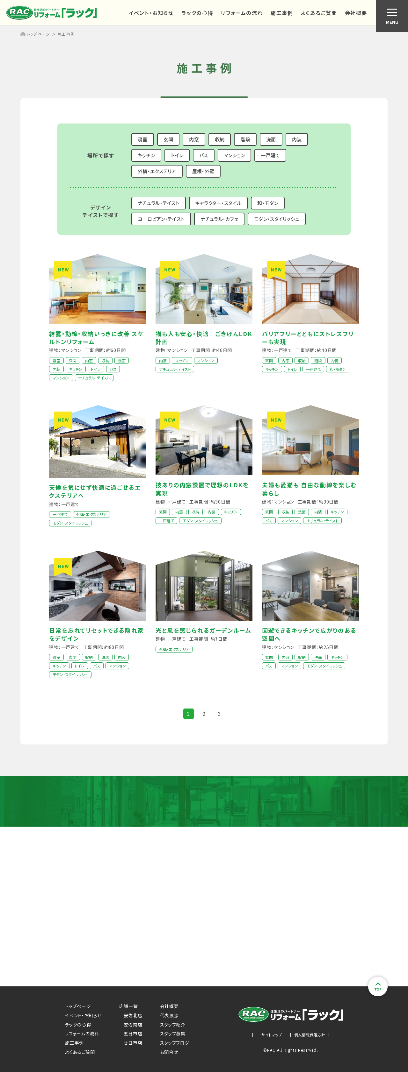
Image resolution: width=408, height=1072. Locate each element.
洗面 (271, 139)
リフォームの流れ (242, 13)
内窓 (194, 139)
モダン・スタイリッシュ (276, 218)
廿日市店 (130, 1043)
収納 (220, 139)
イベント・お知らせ (151, 13)
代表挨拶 (169, 1015)
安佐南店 (130, 1024)
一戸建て (270, 155)
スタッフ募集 (173, 1033)
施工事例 (282, 13)
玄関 (168, 139)
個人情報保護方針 (309, 1035)
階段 (245, 139)
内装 (297, 139)
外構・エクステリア (157, 171)
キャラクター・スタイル (218, 203)
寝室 (143, 139)
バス (203, 155)
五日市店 (130, 1033)
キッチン (146, 155)
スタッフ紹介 (173, 1024)
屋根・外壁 (203, 171)
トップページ (78, 1006)
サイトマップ (271, 1035)
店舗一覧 (128, 1006)
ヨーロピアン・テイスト (161, 218)
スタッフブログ (174, 1043)
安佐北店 (130, 1015)
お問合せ (169, 1052)
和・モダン (267, 203)
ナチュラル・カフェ (219, 218)
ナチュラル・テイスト (158, 203)
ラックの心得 (197, 13)
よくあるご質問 (319, 13)
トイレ (177, 155)
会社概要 (356, 13)
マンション (234, 155)
